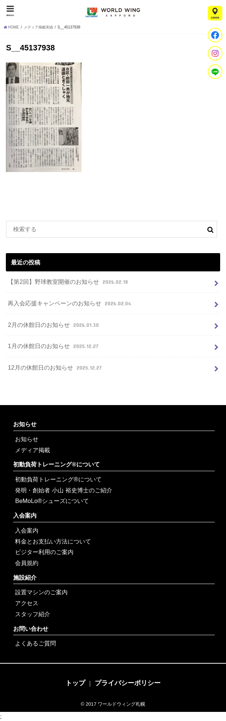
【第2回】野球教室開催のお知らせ (68, 282)
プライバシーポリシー (128, 683)
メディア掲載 (32, 450)
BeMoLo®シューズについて (51, 500)
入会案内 (25, 515)
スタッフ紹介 (32, 614)
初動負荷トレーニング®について (56, 464)
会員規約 (26, 563)
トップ (75, 683)
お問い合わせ (30, 628)
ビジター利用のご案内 (44, 552)
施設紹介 (25, 577)
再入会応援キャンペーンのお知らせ (70, 303)
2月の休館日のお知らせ (54, 325)
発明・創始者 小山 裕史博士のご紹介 (63, 490)
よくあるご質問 (35, 643)
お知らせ (25, 424)
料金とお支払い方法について (53, 541)
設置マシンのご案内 (41, 592)
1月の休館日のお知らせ (54, 346)
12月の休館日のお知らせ (55, 367)
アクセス (26, 603)
